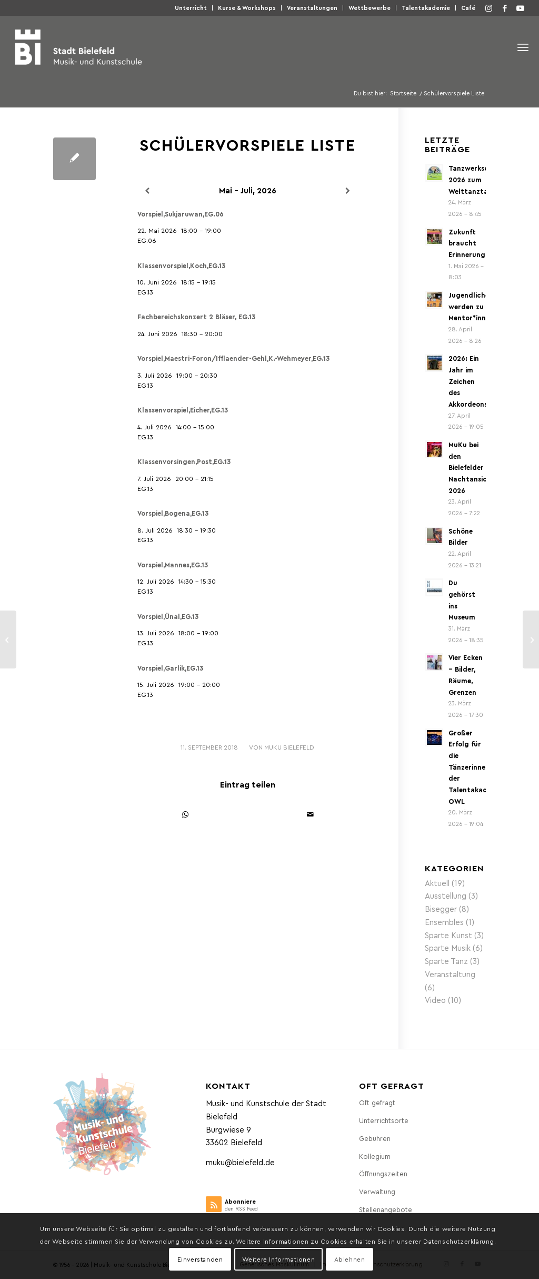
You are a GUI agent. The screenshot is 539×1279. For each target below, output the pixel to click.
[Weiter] (348, 191)
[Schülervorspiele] (8, 639)
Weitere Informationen (278, 1259)
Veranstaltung (450, 974)
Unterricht (191, 7)
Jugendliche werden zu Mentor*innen (471, 306)
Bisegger (441, 908)
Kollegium (375, 1156)
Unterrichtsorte (383, 1120)
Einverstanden (200, 1259)
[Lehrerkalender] (531, 639)
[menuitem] (191, 8)
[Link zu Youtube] (520, 8)
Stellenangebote (385, 1209)
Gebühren (375, 1138)
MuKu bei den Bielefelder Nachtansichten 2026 (475, 467)
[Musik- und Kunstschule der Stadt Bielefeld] (78, 47)
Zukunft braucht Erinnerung (466, 243)
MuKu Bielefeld (289, 747)
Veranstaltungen (312, 7)
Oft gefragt (377, 1102)
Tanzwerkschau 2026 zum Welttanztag (474, 179)
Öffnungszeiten (383, 1173)
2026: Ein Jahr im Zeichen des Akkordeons (467, 381)
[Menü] (522, 47)
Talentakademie (426, 7)
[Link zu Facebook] (505, 8)
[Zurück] (147, 191)
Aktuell (437, 883)
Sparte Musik (448, 947)
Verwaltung (377, 1191)
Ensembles (444, 922)
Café (468, 7)
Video (435, 1000)
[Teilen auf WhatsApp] (185, 814)
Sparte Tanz (446, 961)
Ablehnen (349, 1259)
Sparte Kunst (448, 935)
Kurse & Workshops (247, 7)
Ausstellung (445, 895)
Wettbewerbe (369, 7)
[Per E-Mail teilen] (310, 814)
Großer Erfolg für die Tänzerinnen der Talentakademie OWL (475, 767)
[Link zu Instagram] (489, 8)
